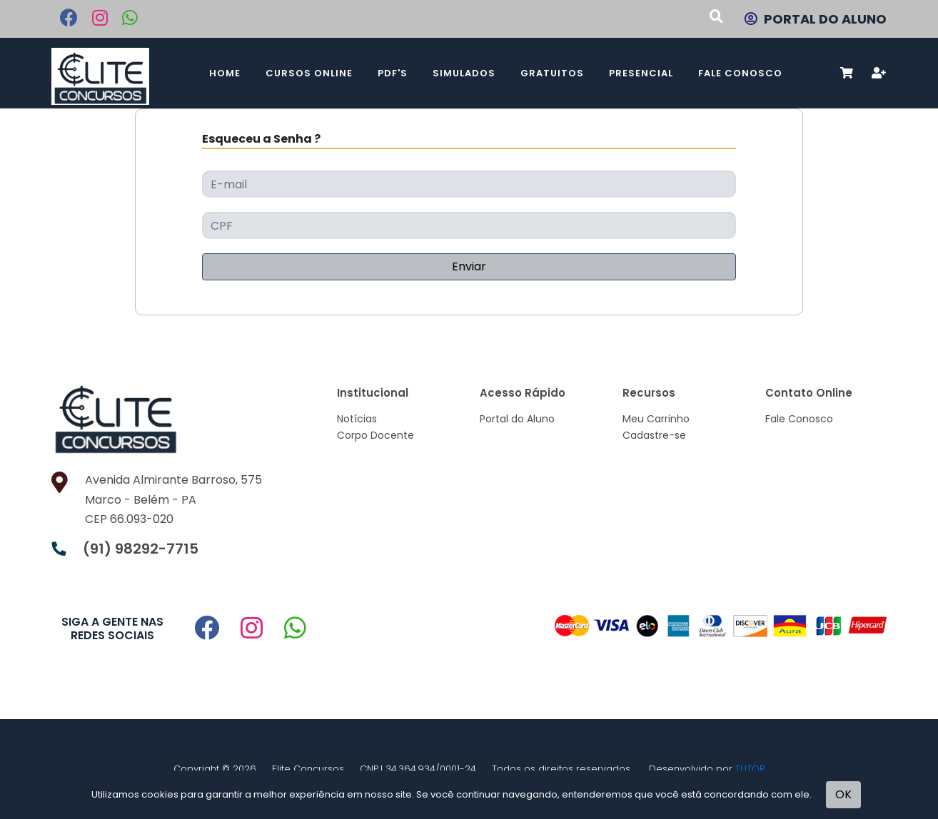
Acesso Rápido (522, 392)
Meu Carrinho (656, 419)
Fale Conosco (740, 73)
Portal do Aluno (517, 419)
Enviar (469, 266)
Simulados (464, 73)
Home (225, 73)
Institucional (372, 392)
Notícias (357, 419)
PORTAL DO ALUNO (816, 19)
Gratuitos (552, 73)
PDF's (393, 73)
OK (843, 794)
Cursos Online (309, 73)
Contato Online (808, 392)
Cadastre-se (654, 435)
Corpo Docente (375, 435)
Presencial (641, 73)
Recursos (648, 392)
